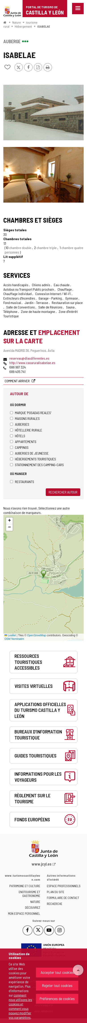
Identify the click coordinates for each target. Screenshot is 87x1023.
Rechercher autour (63, 492)
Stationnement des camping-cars (37, 465)
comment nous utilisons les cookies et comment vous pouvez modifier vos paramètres (20, 1006)
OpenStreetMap (36, 635)
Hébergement (23, 26)
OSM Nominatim (14, 638)
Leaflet (10, 635)
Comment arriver (17, 381)
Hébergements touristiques (33, 459)
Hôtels (17, 436)
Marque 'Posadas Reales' (30, 413)
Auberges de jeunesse (29, 453)
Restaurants (22, 481)
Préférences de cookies (57, 998)
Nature (16, 22)
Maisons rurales (25, 418)
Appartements (23, 441)
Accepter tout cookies (57, 972)
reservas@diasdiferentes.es (29, 358)
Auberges (19, 424)
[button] (9, 521)
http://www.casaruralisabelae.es (32, 362)
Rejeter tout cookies (57, 985)
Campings (19, 447)
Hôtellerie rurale (26, 430)
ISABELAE (43, 26)
